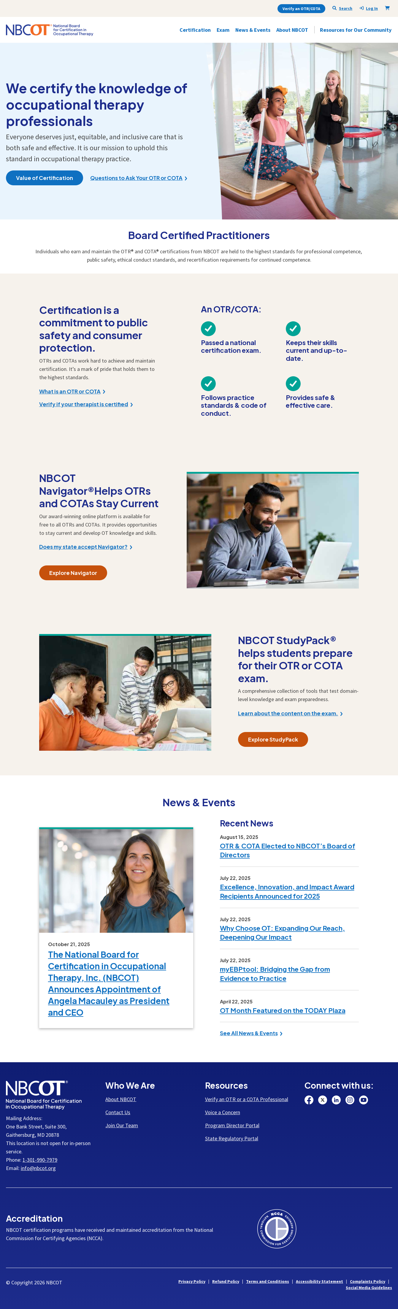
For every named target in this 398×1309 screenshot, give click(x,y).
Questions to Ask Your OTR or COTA (136, 178)
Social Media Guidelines (369, 1287)
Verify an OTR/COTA (301, 8)
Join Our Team (121, 1125)
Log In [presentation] (368, 8)
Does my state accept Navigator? (83, 546)
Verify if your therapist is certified (83, 404)
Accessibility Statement (319, 1281)
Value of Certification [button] (44, 177)
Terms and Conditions (267, 1281)
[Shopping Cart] (388, 8)
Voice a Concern (222, 1112)
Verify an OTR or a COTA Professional (246, 1099)
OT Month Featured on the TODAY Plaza (282, 1010)
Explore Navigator (73, 572)
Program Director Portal (232, 1125)
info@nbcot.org (38, 1168)
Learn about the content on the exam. (288, 713)
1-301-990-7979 (40, 1159)
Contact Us (117, 1112)
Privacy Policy (191, 1281)
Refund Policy (225, 1281)
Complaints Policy (367, 1281)
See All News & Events (249, 1033)
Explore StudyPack (273, 739)
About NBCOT (120, 1099)
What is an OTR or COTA (70, 391)
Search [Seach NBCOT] (342, 8)
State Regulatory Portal (231, 1138)
